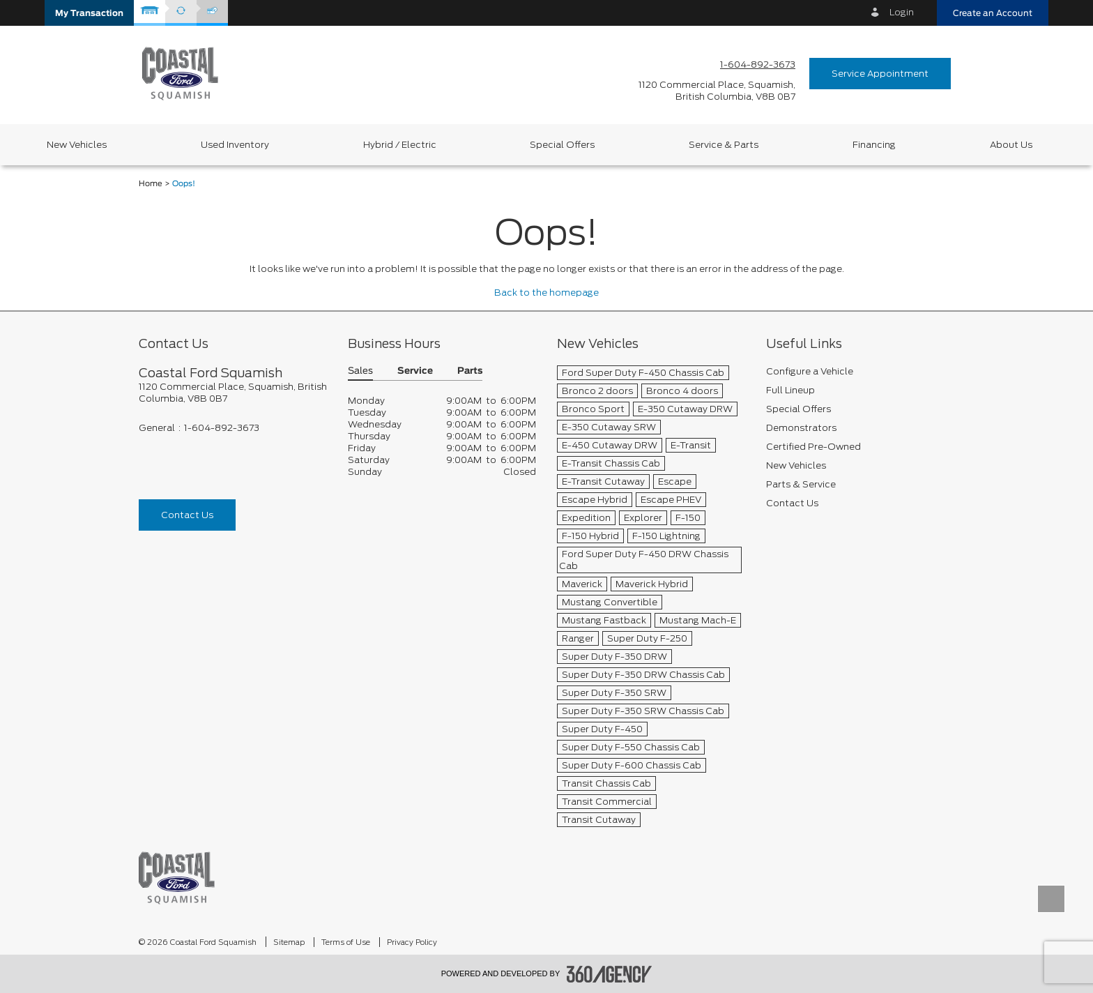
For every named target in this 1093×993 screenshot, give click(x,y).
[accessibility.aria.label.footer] (609, 974)
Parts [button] (469, 371)
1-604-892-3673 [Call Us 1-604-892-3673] (757, 64)
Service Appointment (880, 73)
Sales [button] (360, 371)
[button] (89, 13)
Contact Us (187, 515)
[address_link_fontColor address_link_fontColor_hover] (717, 91)
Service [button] (415, 371)
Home (150, 184)
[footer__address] (233, 392)
